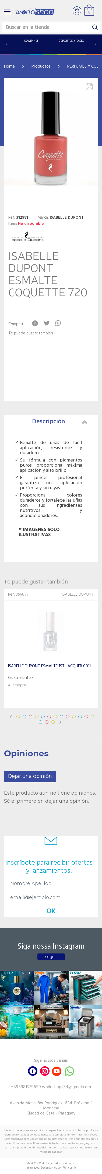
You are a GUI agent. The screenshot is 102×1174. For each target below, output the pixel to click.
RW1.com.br (69, 1167)
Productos (41, 66)
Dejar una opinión (30, 776)
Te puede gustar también (30, 333)
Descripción (59, 422)
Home (9, 66)
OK (51, 911)
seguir (51, 956)
